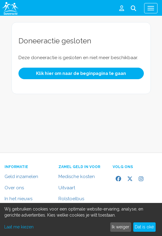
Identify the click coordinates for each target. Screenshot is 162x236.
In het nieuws (18, 198)
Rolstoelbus (71, 198)
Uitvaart (66, 187)
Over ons (14, 187)
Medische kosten (76, 176)
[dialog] (81, 219)
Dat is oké (144, 226)
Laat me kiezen (19, 226)
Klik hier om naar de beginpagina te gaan (81, 73)
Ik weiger (120, 226)
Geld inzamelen (21, 176)
